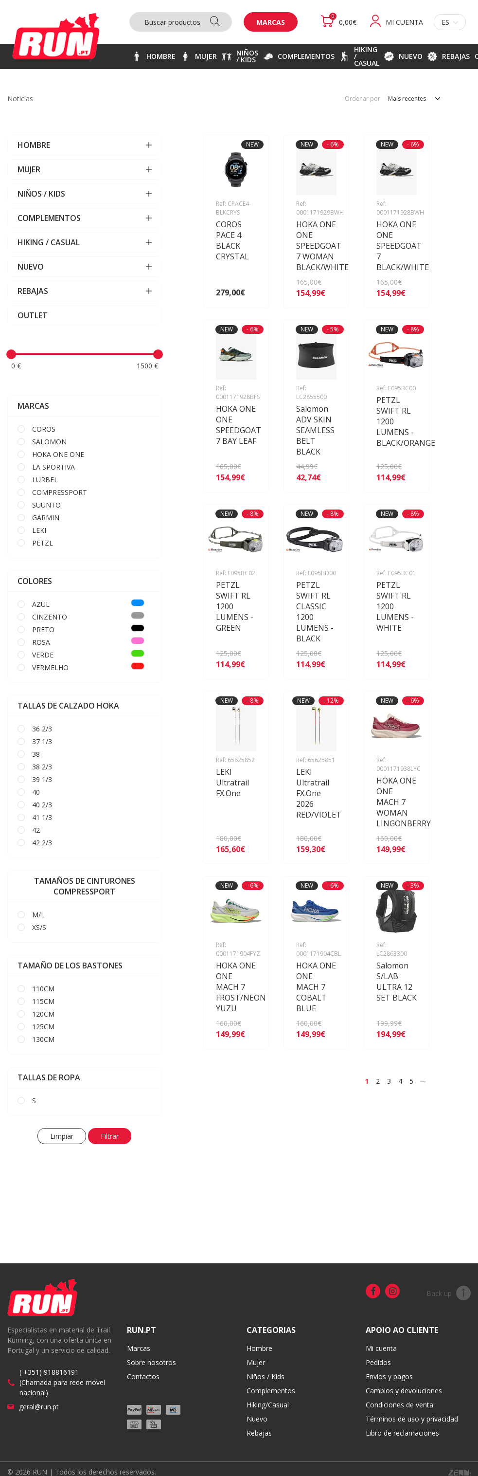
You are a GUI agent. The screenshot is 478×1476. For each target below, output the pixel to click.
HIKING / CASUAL (85, 242)
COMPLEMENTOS (85, 218)
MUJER (85, 169)
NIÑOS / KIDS (85, 193)
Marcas (270, 22)
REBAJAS (85, 291)
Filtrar (110, 1136)
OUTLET (33, 315)
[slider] (11, 354)
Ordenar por (362, 99)
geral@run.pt (39, 1406)
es (450, 22)
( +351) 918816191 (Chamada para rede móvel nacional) (62, 1382)
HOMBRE (85, 145)
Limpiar (61, 1136)
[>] (423, 1081)
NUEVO (85, 266)
